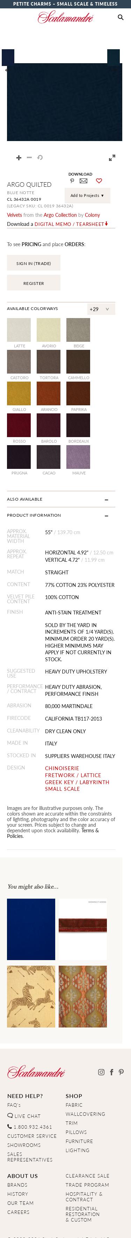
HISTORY (17, 1166)
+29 (103, 293)
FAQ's (14, 1078)
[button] (121, 17)
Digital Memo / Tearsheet (69, 224)
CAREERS (18, 1184)
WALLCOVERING (85, 1087)
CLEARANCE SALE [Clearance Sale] (88, 1148)
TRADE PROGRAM (87, 1157)
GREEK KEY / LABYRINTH (80, 760)
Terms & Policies (48, 808)
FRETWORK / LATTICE (76, 753)
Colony (92, 214)
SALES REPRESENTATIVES (30, 1129)
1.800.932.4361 (29, 1099)
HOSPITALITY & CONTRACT (84, 1169)
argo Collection (60, 214)
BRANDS (17, 1157)
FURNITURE (79, 1114)
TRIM (72, 1096)
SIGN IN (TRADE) (33, 263)
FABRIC (74, 1078)
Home (14, 1226)
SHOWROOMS (24, 1117)
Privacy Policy (45, 1226)
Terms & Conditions (93, 1226)
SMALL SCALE (65, 767)
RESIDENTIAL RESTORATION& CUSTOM (83, 1186)
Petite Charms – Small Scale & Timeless (65, 4)
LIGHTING (78, 1123)
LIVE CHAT (24, 1088)
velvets (14, 214)
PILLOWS (76, 1105)
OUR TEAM (20, 1175)
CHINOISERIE (65, 746)
